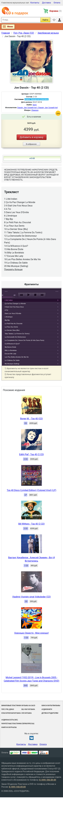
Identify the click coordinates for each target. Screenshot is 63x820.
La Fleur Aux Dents (11, 327)
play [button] (28, 295)
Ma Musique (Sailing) (12, 364)
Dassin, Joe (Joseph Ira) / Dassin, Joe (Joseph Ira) (37, 107)
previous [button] (21, 295)
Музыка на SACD (28, 706)
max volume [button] (15, 295)
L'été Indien (9, 300)
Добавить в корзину (31, 137)
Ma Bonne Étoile (10, 347)
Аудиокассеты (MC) (9, 720)
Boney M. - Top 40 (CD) (31, 418)
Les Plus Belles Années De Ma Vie (17, 357)
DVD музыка (27, 713)
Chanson (34, 110)
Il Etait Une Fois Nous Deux (14, 307)
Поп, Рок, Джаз (7, 709)
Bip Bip (7, 320)
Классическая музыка (11, 713)
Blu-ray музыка (28, 709)
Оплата (57, 3)
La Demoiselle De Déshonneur (15, 337)
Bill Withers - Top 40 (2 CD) (31, 524)
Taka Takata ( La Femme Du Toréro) (17, 333)
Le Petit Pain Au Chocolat (13, 323)
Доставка (46, 3)
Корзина (56, 11)
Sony (34, 105)
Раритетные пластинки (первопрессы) (17, 724)
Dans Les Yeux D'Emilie (13, 313)
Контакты (34, 3)
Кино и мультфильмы (50, 706)
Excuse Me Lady (10, 353)
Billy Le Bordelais (11, 350)
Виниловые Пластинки (11, 706)
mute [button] (3, 295)
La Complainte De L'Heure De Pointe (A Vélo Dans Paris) (24, 340)
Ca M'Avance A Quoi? (12, 344)
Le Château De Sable (12, 360)
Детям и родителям (49, 713)
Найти (45, 20)
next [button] (42, 295)
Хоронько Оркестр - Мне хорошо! (31, 633)
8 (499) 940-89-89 (47, 780)
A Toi (6, 310)
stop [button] (35, 295)
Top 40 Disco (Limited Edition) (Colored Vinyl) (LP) (31, 490)
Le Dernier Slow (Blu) (12, 330)
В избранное (31, 144)
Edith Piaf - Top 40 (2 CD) (31, 454)
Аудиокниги (46, 709)
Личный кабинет (59, 20)
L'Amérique (8, 317)
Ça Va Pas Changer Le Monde (15, 303)
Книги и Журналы (9, 727)
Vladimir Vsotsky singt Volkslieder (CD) (31, 596)
